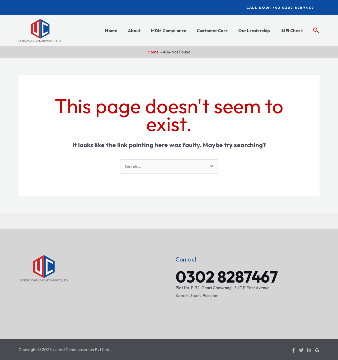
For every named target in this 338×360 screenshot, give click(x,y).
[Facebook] (293, 350)
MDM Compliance (175, 30)
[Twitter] (301, 350)
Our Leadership (257, 30)
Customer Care (217, 30)
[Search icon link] (316, 30)
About (142, 30)
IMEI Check (292, 30)
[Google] (317, 350)
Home (122, 30)
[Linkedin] (309, 350)
